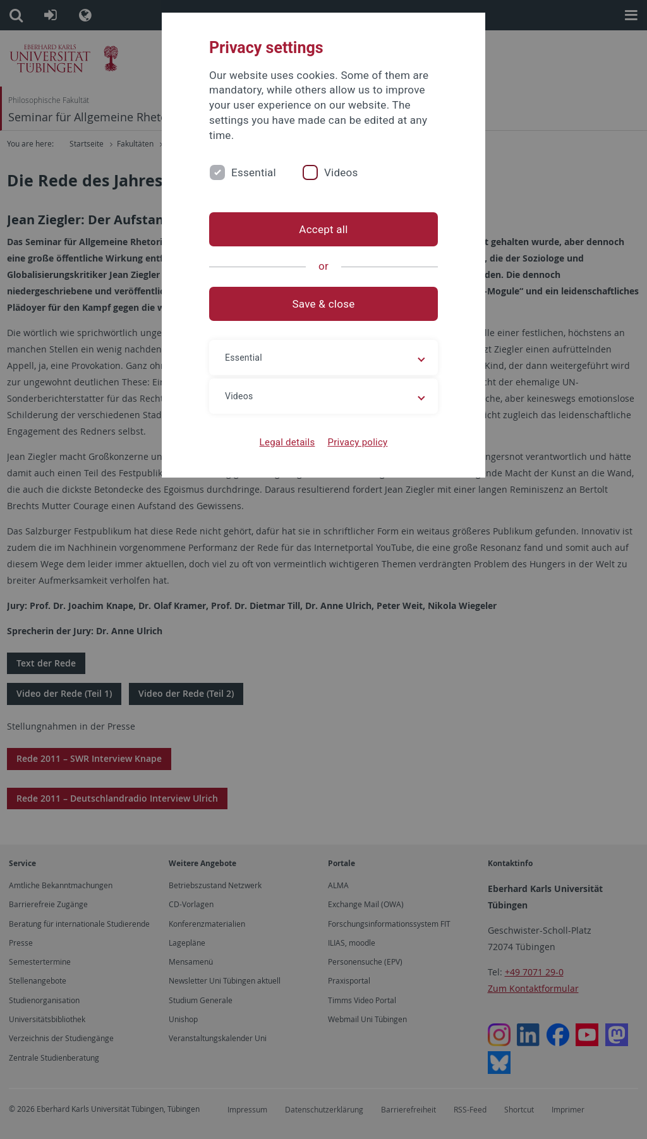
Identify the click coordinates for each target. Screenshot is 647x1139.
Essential (253, 172)
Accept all (323, 229)
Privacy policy (357, 442)
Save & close (324, 304)
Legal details (287, 442)
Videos (341, 172)
